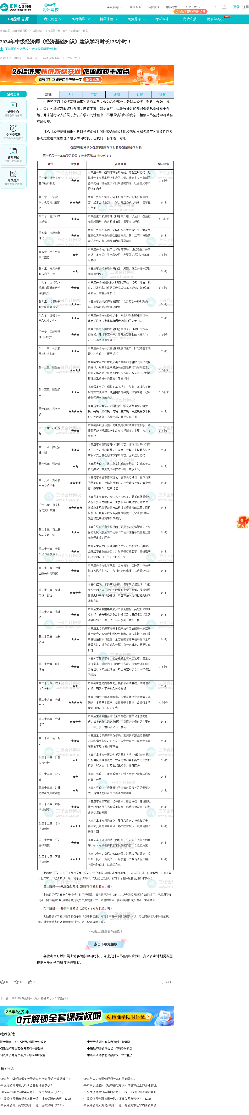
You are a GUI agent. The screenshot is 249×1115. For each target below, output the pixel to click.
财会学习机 (219, 18)
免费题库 (134, 19)
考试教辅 (162, 19)
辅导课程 (106, 19)
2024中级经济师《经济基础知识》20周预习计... (42, 998)
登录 (236, 7)
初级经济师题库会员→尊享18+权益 (22, 1055)
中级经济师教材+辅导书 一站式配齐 (110, 1055)
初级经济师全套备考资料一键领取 (22, 1048)
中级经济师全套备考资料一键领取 (109, 1041)
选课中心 (13, 109)
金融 (117, 94)
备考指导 (78, 19)
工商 (94, 94)
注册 (245, 7)
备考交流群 (13, 132)
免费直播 (190, 19)
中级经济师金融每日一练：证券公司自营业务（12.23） (119, 1098)
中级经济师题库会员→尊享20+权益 (109, 1048)
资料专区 (13, 155)
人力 (71, 94)
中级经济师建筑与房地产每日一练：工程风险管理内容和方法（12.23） (129, 1092)
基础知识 (75, 30)
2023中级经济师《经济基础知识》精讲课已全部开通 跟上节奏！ (125, 1085)
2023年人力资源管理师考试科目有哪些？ (110, 1078)
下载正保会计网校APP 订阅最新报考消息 (31, 48)
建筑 (162, 94)
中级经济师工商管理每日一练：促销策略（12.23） (33, 1105)
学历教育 (172, 7)
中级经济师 (18, 19)
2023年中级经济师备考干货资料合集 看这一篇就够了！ (36, 1078)
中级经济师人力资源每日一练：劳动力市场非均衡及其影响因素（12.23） (131, 1105)
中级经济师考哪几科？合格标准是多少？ (27, 1085)
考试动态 (50, 19)
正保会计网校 (19, 30)
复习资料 (63, 30)
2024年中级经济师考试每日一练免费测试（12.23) (32, 1092)
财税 (140, 94)
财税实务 (135, 7)
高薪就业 (154, 7)
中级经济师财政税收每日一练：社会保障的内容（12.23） (37, 1098)
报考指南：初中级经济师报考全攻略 (23, 1041)
